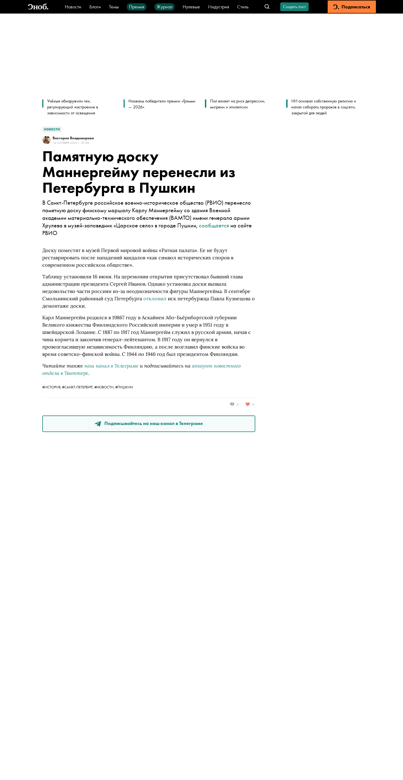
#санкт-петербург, (78, 387)
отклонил (154, 298)
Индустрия (218, 7)
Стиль (243, 7)
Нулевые (191, 7)
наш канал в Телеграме (111, 365)
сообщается (214, 225)
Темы (114, 7)
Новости (73, 7)
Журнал (164, 7)
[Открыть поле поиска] (267, 7)
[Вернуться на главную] (38, 7)
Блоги (95, 7)
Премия (136, 7)
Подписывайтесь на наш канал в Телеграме (149, 423)
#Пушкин (124, 387)
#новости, (104, 387)
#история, (52, 387)
